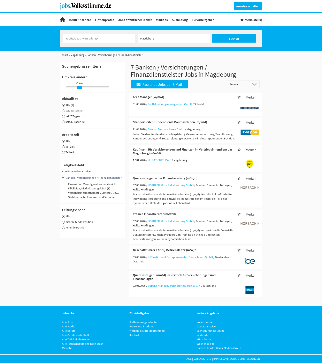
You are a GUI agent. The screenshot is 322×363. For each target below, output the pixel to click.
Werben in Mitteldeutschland (147, 331)
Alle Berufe (68, 331)
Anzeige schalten (248, 6)
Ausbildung (180, 20)
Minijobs (162, 20)
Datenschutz (202, 359)
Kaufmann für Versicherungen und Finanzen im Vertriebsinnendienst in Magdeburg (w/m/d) (182, 151)
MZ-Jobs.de (204, 339)
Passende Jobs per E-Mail (159, 84)
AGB (189, 359)
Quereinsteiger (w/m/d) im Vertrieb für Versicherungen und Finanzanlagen (174, 277)
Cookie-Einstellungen (245, 359)
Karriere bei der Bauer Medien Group (219, 348)
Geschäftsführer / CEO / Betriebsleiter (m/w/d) (165, 250)
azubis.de (202, 335)
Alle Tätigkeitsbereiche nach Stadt (82, 344)
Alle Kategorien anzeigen (77, 171)
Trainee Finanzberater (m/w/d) (154, 214)
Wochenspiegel (206, 344)
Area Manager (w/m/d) (148, 97)
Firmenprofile (104, 20)
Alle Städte (68, 326)
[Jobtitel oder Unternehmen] (99, 38)
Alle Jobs (67, 322)
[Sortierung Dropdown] (255, 84)
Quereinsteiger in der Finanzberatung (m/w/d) (165, 178)
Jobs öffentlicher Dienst (135, 20)
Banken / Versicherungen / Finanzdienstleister (94, 178)
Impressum (220, 359)
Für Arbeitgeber (203, 20)
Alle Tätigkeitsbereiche (76, 339)
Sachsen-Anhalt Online (210, 331)
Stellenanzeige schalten (143, 322)
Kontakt (134, 335)
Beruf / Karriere (80, 20)
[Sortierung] (239, 84)
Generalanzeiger (207, 326)
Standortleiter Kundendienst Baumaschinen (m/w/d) (170, 122)
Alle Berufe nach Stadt (75, 335)
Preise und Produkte (141, 326)
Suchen (234, 38)
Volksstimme (205, 322)
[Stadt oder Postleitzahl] (174, 38)
